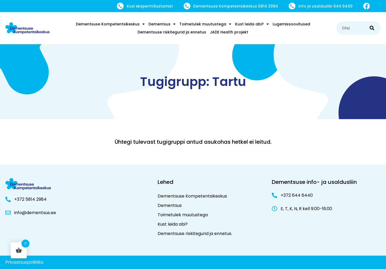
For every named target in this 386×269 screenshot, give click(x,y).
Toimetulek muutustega (205, 24)
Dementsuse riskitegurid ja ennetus (172, 32)
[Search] (372, 28)
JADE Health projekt (229, 32)
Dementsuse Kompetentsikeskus (110, 24)
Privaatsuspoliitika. (24, 262)
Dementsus (162, 24)
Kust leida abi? (252, 24)
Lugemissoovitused (291, 24)
